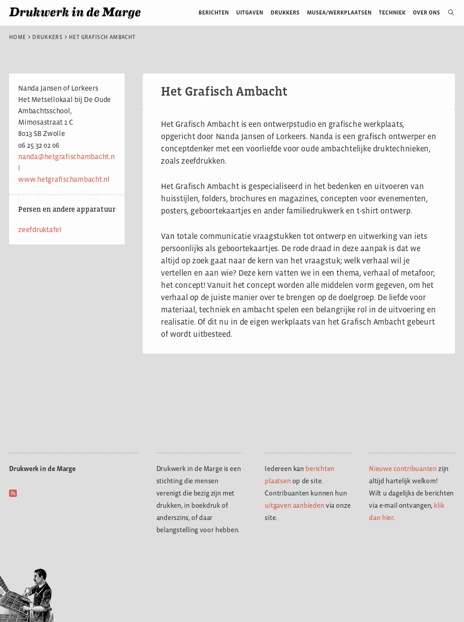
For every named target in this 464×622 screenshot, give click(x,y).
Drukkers (285, 12)
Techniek (392, 12)
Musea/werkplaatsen (339, 12)
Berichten (213, 12)
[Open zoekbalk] (447, 12)
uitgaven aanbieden (294, 505)
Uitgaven (249, 12)
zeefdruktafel (40, 229)
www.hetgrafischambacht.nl (64, 179)
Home (17, 37)
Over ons (426, 12)
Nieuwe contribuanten (403, 468)
